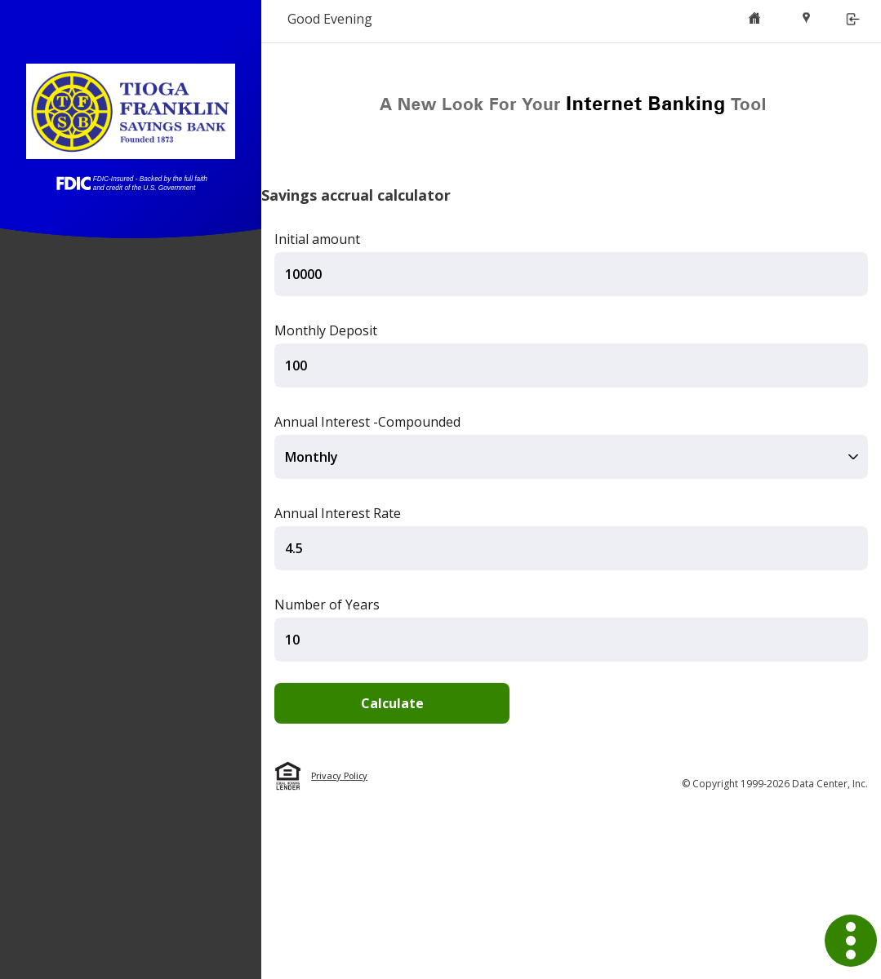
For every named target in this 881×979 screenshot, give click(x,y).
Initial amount (317, 239)
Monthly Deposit (325, 330)
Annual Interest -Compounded (367, 422)
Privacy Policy (339, 776)
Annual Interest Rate (337, 513)
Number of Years (327, 605)
